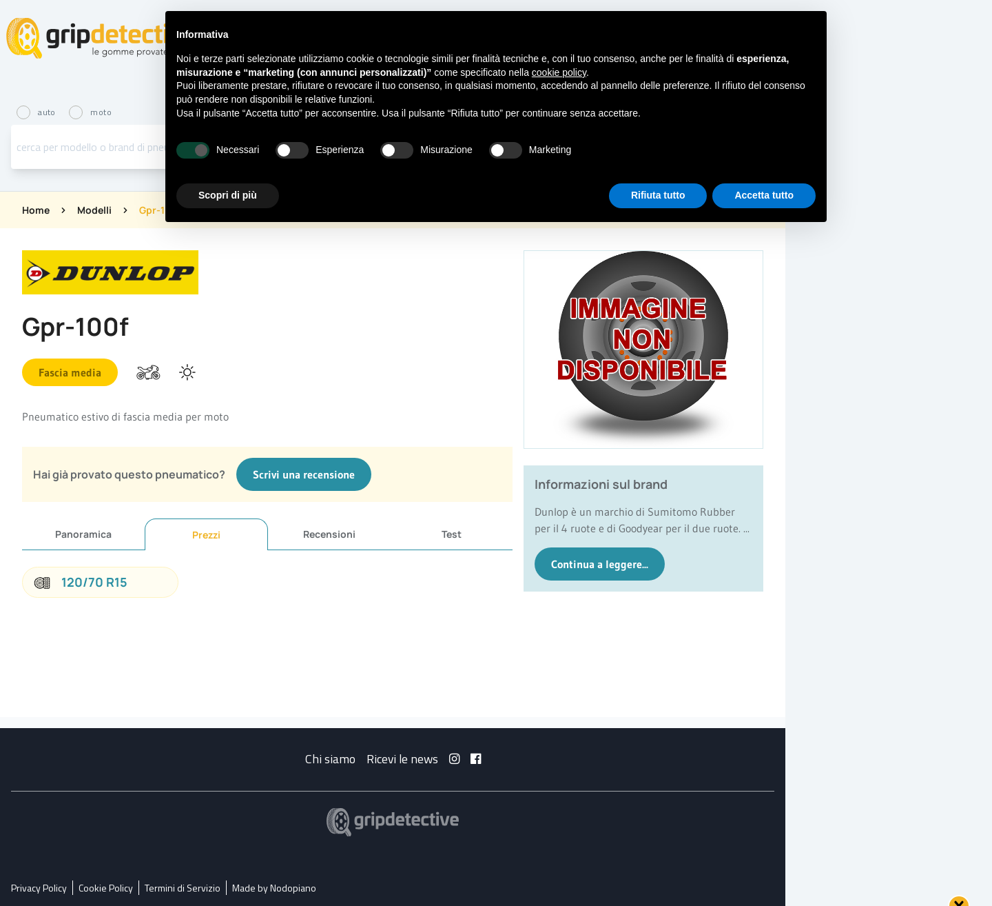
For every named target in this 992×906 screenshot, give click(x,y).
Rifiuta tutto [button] (658, 195)
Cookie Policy (106, 887)
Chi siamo (330, 758)
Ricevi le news (402, 758)
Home (36, 210)
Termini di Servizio (182, 887)
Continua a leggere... (599, 564)
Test (452, 534)
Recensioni (329, 534)
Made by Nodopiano (274, 887)
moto (90, 112)
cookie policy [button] (559, 72)
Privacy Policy (39, 887)
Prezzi (206, 534)
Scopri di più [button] (227, 195)
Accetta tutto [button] (764, 195)
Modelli (94, 210)
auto (37, 112)
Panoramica (83, 534)
